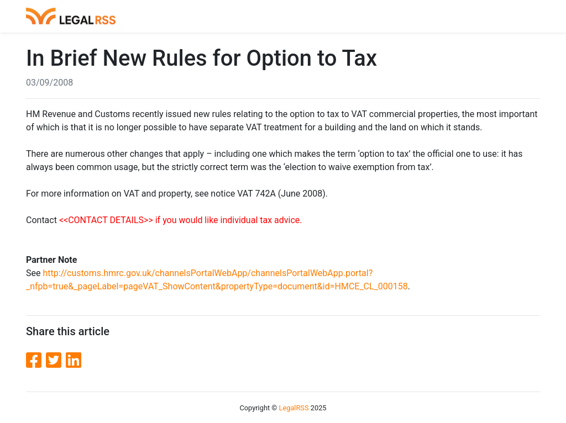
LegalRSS (294, 408)
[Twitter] (56, 360)
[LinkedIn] (73, 360)
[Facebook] (36, 360)
